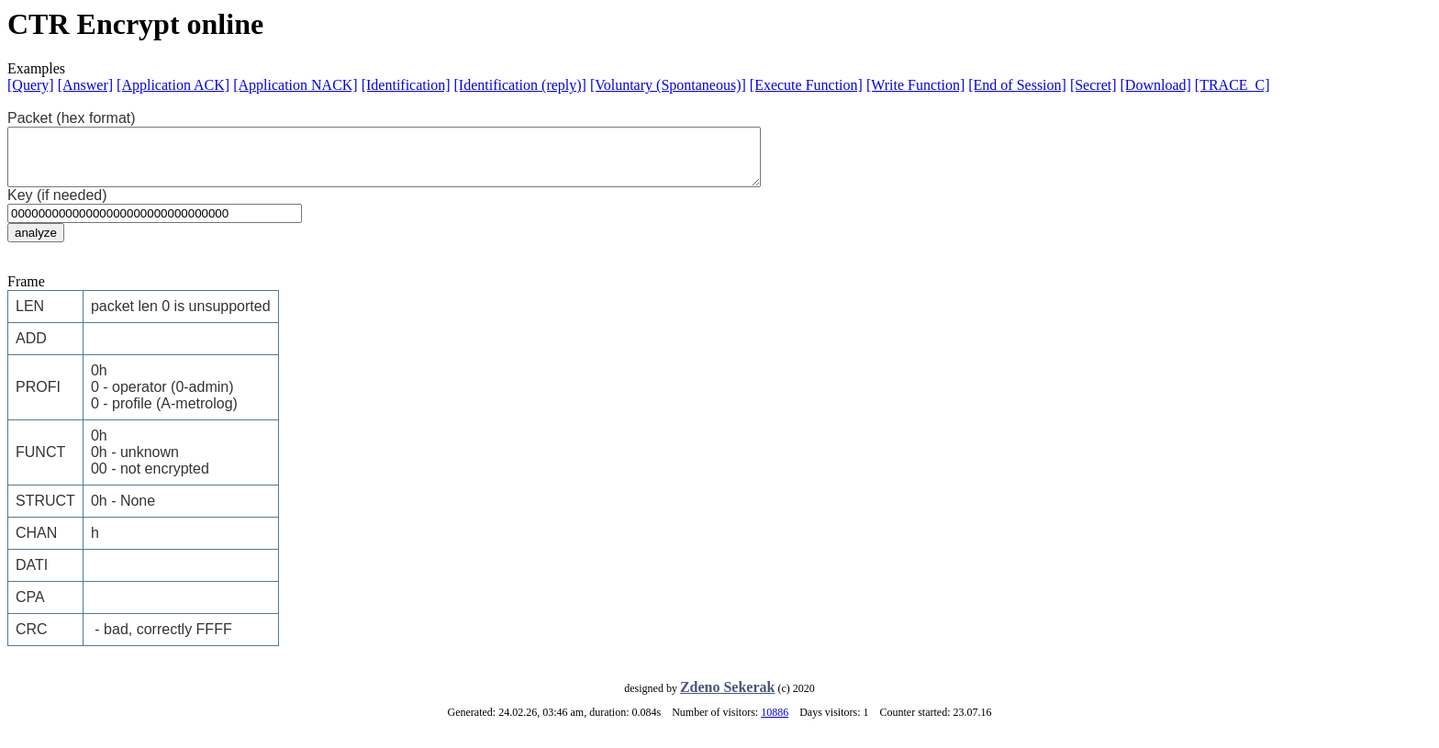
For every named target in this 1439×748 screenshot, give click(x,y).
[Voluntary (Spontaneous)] (668, 85)
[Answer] (85, 85)
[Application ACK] (173, 85)
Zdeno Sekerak (727, 698)
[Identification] (406, 85)
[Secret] (1093, 85)
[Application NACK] (295, 85)
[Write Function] (915, 85)
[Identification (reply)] (520, 85)
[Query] (30, 85)
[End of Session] (1017, 85)
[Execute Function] (806, 85)
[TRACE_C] (1232, 85)
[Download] (1156, 85)
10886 (774, 723)
